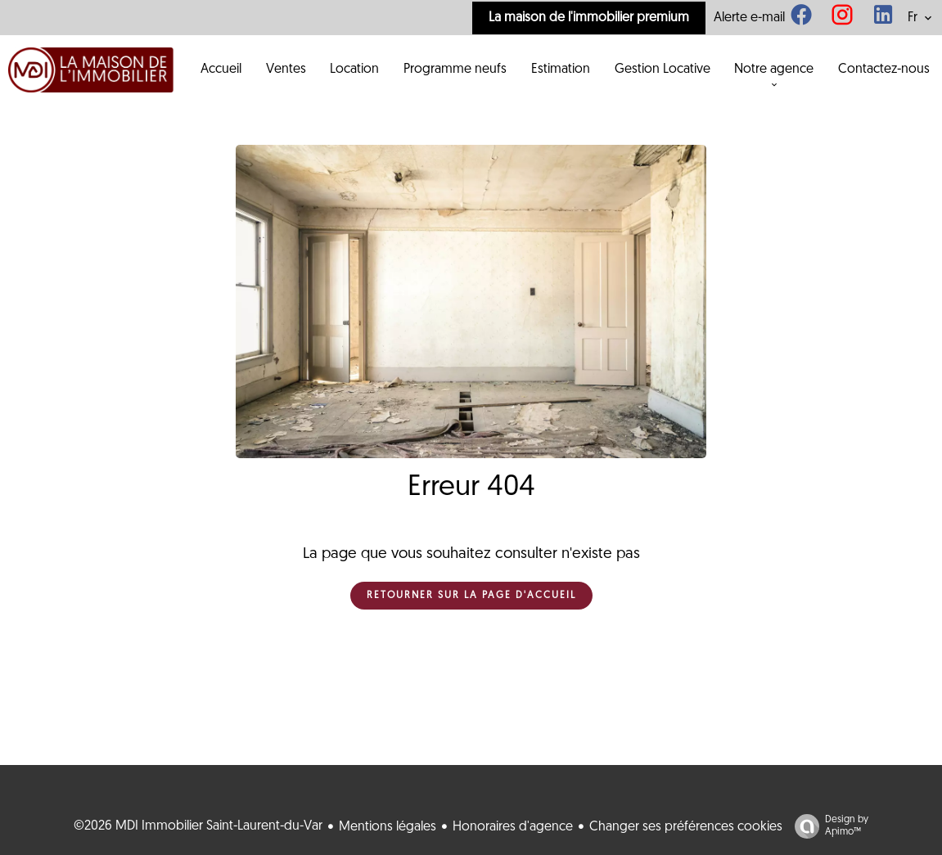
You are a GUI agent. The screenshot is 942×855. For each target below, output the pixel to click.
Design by (827, 827)
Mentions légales (387, 827)
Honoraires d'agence (513, 827)
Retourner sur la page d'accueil (471, 596)
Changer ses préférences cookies (685, 827)
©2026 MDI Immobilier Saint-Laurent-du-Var (198, 826)
